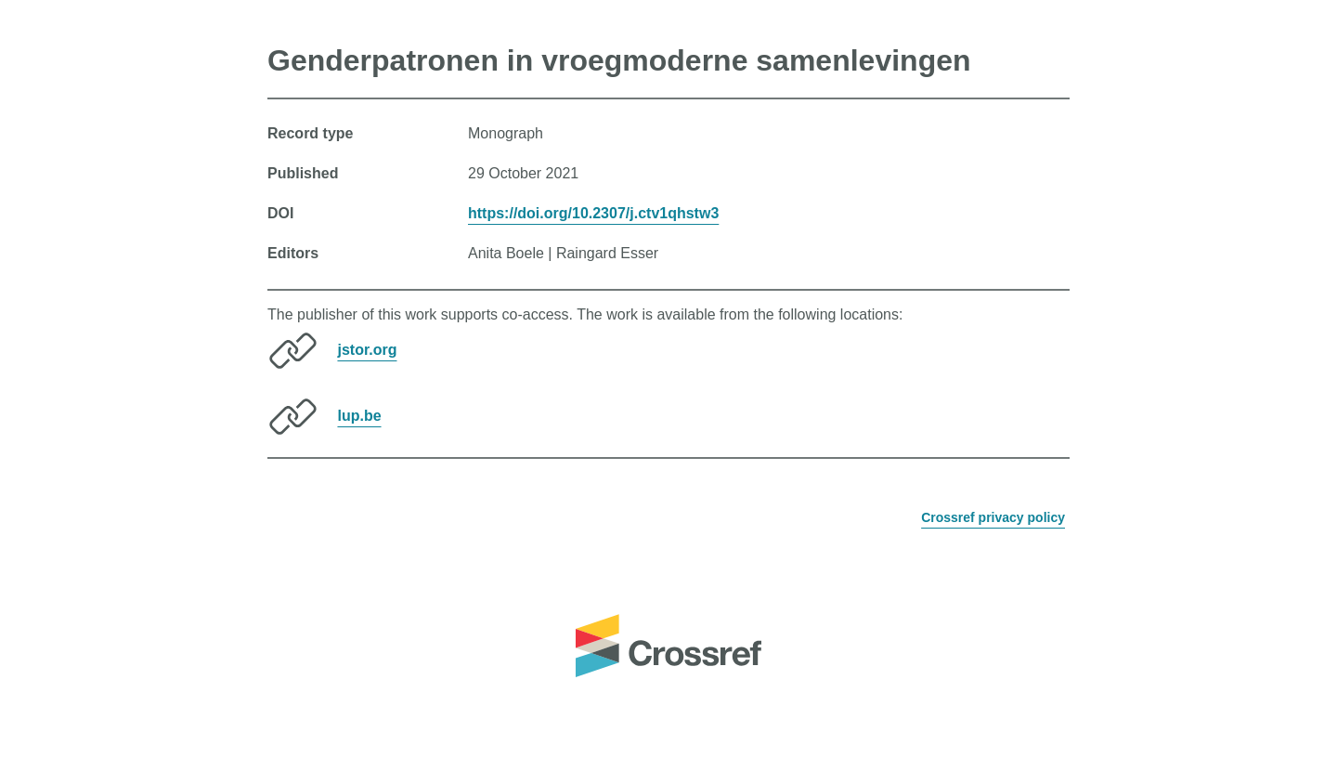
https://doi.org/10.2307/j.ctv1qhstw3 (593, 213)
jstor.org (366, 350)
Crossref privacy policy (993, 517)
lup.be (359, 416)
